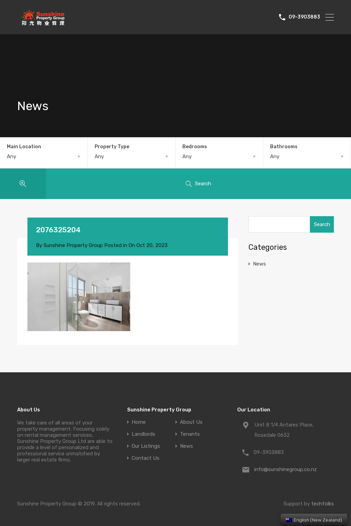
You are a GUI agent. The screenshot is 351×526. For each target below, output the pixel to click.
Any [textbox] (11, 156)
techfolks (322, 504)
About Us (191, 422)
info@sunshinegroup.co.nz (285, 469)
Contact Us (145, 458)
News (259, 264)
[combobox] (43, 156)
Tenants (190, 434)
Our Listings (146, 446)
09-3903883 (304, 17)
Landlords (143, 434)
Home (139, 422)
